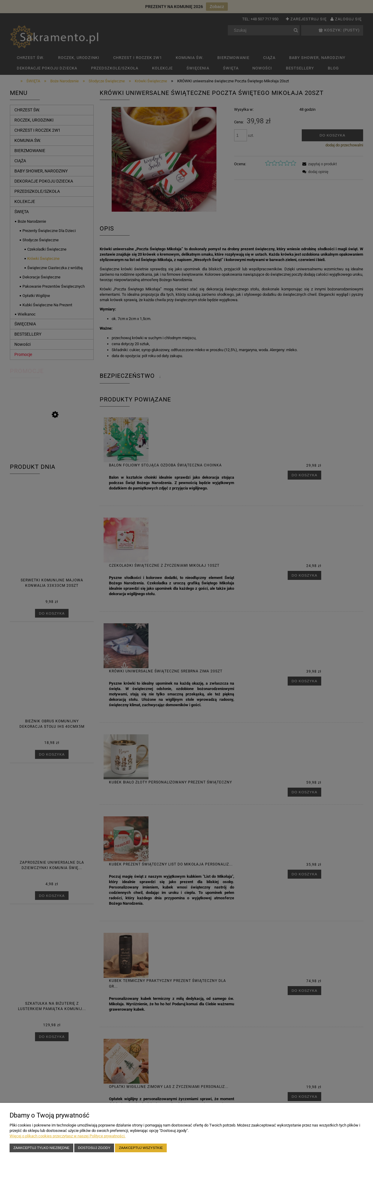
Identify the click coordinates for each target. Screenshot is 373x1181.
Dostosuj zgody (94, 1148)
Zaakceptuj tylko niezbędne (41, 1148)
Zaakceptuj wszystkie (141, 1148)
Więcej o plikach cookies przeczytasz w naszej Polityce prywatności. (67, 1136)
